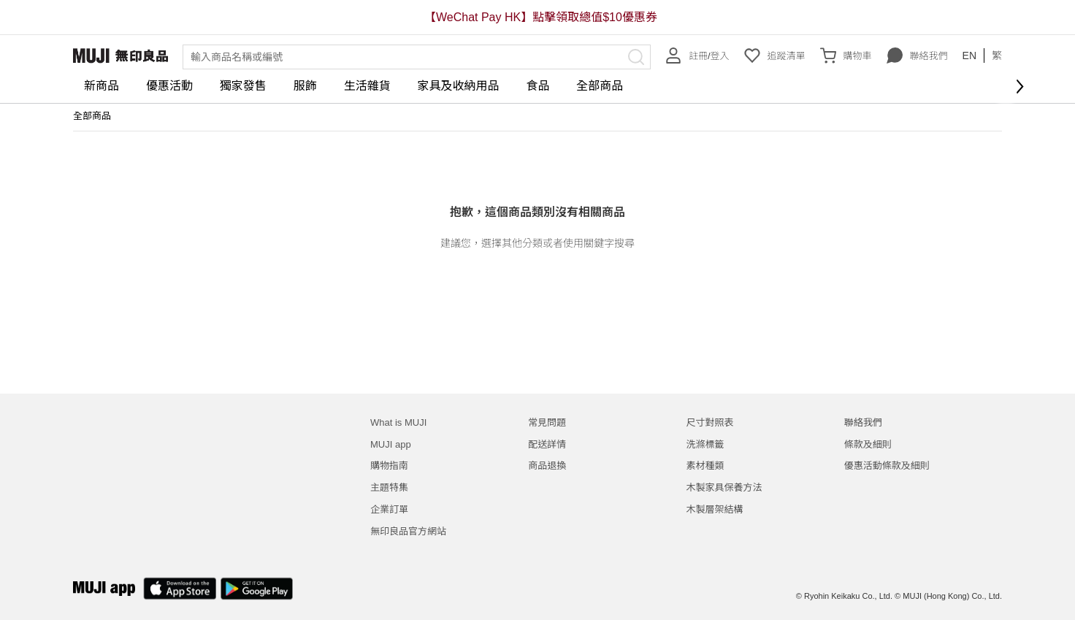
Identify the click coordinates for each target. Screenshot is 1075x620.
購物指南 (389, 465)
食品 (537, 86)
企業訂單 (389, 509)
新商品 (101, 86)
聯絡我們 (917, 55)
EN (969, 55)
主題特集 (389, 487)
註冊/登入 (697, 55)
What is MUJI (398, 422)
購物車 (846, 55)
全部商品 (599, 86)
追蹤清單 (775, 55)
